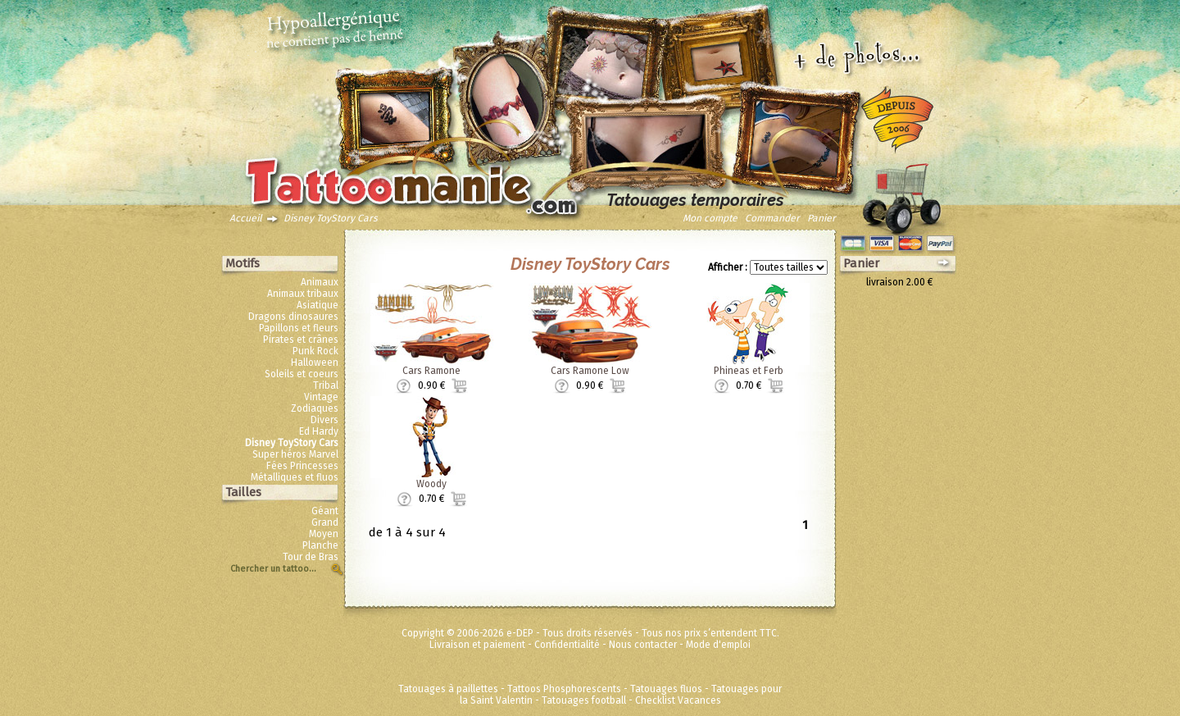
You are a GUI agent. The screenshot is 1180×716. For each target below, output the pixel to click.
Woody (431, 484)
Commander (772, 218)
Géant (324, 511)
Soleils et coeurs (301, 374)
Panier (821, 218)
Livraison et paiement (477, 644)
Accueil (245, 218)
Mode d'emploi (718, 644)
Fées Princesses (302, 466)
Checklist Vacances (678, 700)
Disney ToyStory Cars (331, 218)
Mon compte (710, 218)
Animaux (319, 282)
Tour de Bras (310, 557)
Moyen (323, 534)
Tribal (325, 385)
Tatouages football (584, 700)
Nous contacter (643, 644)
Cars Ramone (431, 370)
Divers (324, 420)
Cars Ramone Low (590, 370)
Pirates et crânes (300, 339)
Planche (320, 545)
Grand (324, 522)
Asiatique (317, 305)
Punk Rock (315, 351)
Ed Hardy (318, 431)
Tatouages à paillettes (448, 689)
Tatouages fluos (666, 689)
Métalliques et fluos (294, 477)
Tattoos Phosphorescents (564, 689)
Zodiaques (314, 408)
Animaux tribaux (302, 293)
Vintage (321, 397)
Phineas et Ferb (748, 370)
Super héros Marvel (295, 454)
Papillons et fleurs (298, 328)
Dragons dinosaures (293, 316)
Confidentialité (567, 644)
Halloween (314, 362)
